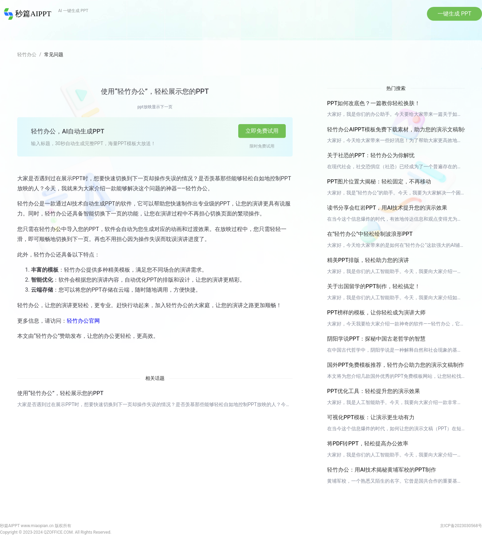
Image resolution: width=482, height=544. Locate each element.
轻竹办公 (26, 55)
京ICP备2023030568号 (461, 527)
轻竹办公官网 (83, 322)
